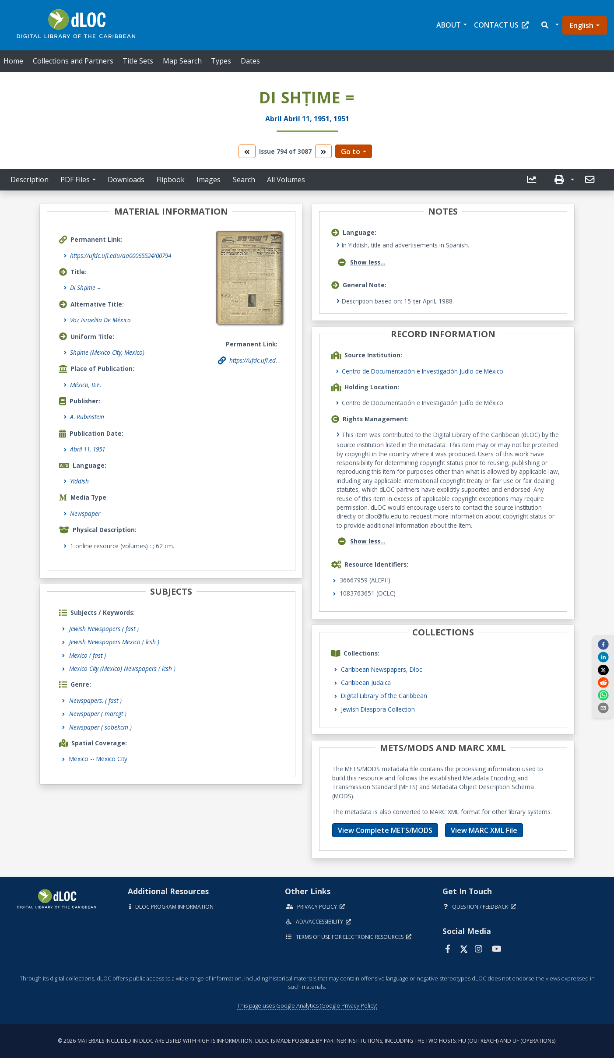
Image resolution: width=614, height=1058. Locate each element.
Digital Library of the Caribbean (384, 695)
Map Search (182, 61)
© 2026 (307, 1040)
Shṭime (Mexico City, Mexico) (107, 352)
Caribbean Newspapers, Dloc (381, 669)
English (581, 25)
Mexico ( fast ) (87, 655)
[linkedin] (603, 657)
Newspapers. (95, 700)
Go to (350, 151)
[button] (549, 25)
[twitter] (603, 669)
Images (208, 179)
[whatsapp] (603, 695)
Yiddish (79, 481)
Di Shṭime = (85, 287)
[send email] (603, 707)
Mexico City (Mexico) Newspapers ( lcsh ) (122, 668)
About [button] (448, 25)
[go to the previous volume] (247, 151)
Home (13, 61)
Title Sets (138, 61)
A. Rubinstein (87, 417)
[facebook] (603, 644)
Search (244, 179)
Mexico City (111, 759)
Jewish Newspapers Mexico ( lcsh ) (114, 642)
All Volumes (286, 179)
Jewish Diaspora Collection (378, 709)
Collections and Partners (73, 61)
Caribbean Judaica (366, 682)
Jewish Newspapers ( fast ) (104, 628)
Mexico (78, 759)
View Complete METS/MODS (385, 830)
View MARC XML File (484, 830)
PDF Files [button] (75, 179)
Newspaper (85, 513)
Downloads (126, 179)
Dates (250, 61)
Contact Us (501, 25)
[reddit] (603, 682)
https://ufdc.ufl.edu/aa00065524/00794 (120, 255)
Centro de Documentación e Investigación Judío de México (422, 371)
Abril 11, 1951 (87, 449)
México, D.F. (85, 385)
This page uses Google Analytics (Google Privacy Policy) (307, 1005)
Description (30, 179)
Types (221, 61)
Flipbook (170, 179)
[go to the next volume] (323, 151)
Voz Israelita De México (100, 320)
